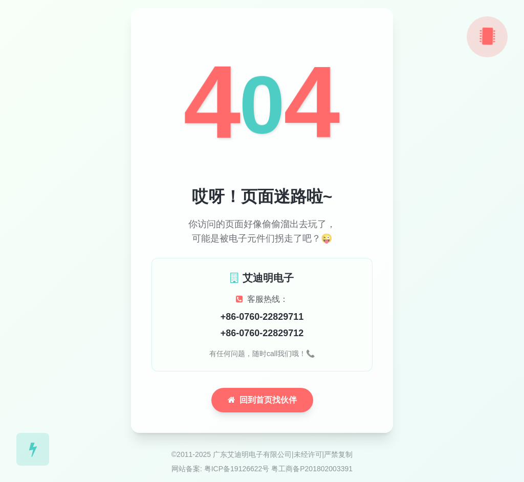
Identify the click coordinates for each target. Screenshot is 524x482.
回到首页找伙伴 (262, 400)
